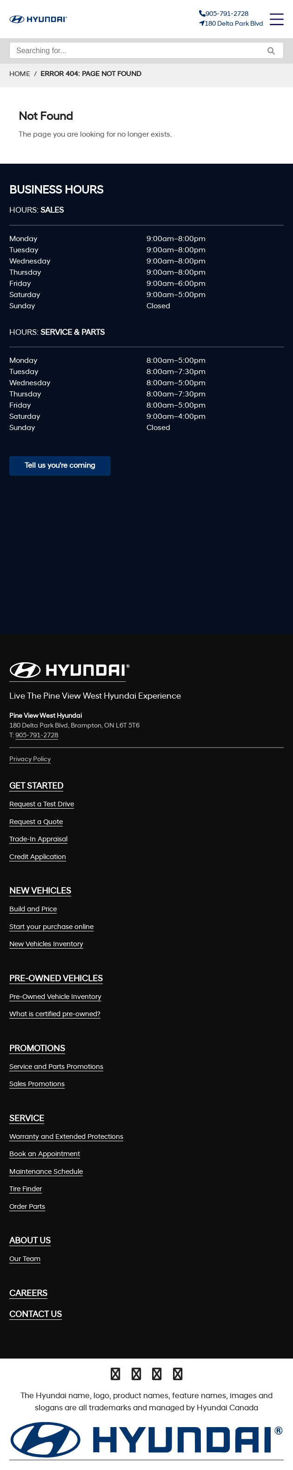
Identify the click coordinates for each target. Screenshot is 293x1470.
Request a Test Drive (41, 804)
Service (26, 1119)
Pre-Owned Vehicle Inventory (55, 997)
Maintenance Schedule (46, 1172)
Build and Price (33, 909)
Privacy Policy (30, 759)
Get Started (36, 786)
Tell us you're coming (60, 466)
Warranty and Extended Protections (66, 1137)
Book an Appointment (44, 1154)
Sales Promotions (37, 1084)
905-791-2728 (227, 14)
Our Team (24, 1259)
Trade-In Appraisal (38, 839)
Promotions (37, 1049)
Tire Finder (25, 1189)
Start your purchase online (51, 927)
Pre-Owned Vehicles (56, 979)
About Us (30, 1241)
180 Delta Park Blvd (234, 24)
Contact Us (35, 1315)
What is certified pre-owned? (54, 1014)
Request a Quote (36, 822)
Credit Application (37, 857)
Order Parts (27, 1207)
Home (19, 74)
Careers (28, 1294)
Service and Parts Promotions (56, 1067)
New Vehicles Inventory (46, 944)
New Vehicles (40, 891)
